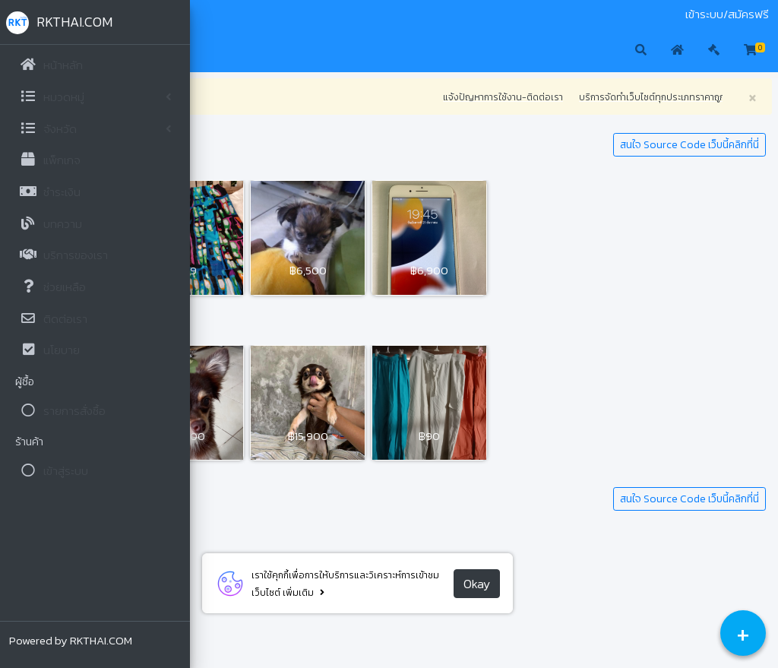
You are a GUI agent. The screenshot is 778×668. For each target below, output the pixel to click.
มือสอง (215, 14)
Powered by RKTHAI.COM (70, 640)
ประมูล (251, 14)
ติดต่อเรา (291, 14)
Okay (571, 584)
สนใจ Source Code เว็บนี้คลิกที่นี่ (689, 145)
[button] (213, 51)
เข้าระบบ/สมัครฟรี (727, 14)
